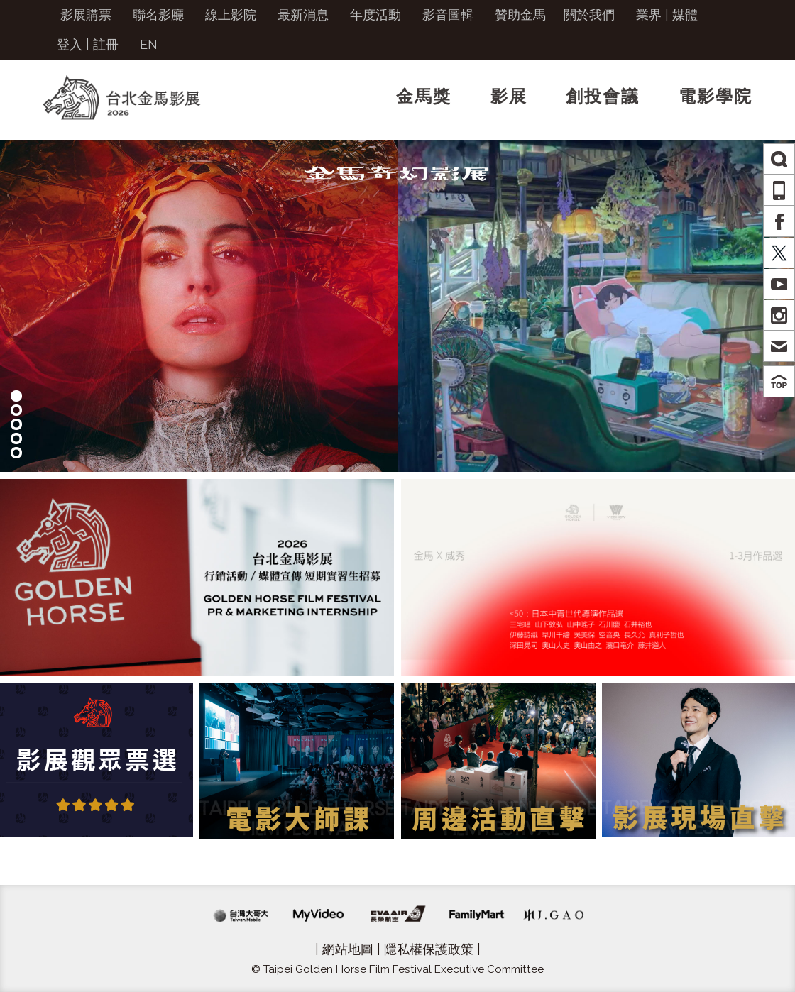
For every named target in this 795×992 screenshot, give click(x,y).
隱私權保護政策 (428, 949)
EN (149, 44)
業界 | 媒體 (667, 14)
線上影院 (230, 14)
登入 (69, 44)
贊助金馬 (520, 14)
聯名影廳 (158, 14)
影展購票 (85, 14)
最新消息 (303, 14)
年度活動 (375, 14)
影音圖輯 (447, 14)
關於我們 (589, 14)
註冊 (106, 44)
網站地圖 (347, 949)
